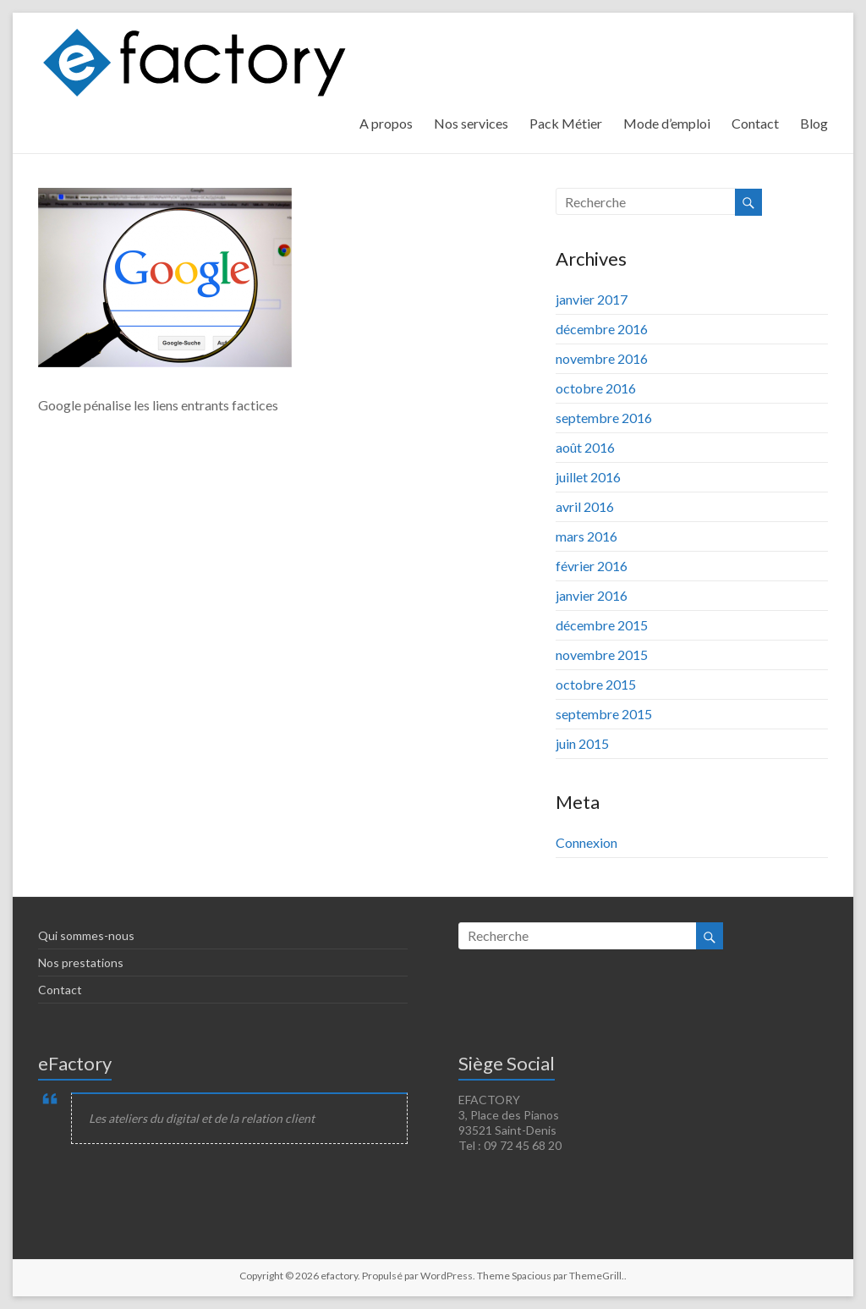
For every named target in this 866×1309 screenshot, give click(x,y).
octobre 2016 (596, 388)
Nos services (471, 123)
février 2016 (592, 566)
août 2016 (585, 447)
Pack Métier (565, 123)
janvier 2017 (592, 299)
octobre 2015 (596, 684)
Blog (814, 123)
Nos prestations (80, 962)
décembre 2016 (602, 329)
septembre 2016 (604, 418)
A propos (386, 123)
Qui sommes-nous (86, 935)
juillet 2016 (588, 477)
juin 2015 (582, 743)
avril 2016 (585, 506)
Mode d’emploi (666, 123)
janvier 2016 (592, 595)
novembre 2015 (602, 654)
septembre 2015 (604, 714)
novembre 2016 (602, 358)
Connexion (586, 842)
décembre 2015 (602, 625)
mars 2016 (586, 536)
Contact (755, 123)
